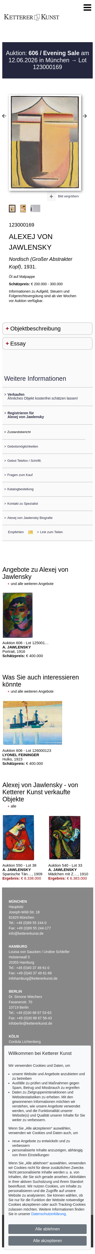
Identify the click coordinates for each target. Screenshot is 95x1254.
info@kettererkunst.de (26, 933)
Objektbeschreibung (35, 328)
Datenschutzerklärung (48, 1214)
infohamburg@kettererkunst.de (33, 978)
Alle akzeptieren (47, 1241)
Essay (18, 343)
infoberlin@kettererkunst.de (30, 1023)
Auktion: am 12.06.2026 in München (47, 57)
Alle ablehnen (47, 1229)
